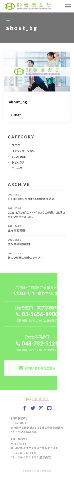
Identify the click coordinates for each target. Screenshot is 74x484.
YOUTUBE (19, 157)
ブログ (16, 146)
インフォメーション (23, 152)
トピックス (18, 163)
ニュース (17, 169)
